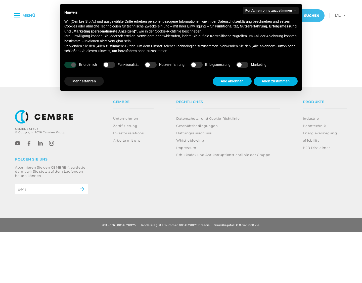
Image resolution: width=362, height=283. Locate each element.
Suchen (307, 15)
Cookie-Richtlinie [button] (168, 31)
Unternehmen (125, 170)
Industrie (311, 170)
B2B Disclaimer (316, 199)
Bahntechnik (314, 177)
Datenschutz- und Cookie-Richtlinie (208, 170)
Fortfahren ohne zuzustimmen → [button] (270, 10)
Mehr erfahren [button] (84, 81)
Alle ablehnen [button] (232, 81)
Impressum (186, 199)
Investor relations (128, 184)
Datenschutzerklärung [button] (234, 21)
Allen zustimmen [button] (276, 81)
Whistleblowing (190, 192)
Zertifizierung (125, 177)
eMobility (311, 192)
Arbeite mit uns (127, 192)
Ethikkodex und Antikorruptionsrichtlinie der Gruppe (223, 206)
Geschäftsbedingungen (197, 177)
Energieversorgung (320, 184)
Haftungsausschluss (193, 184)
